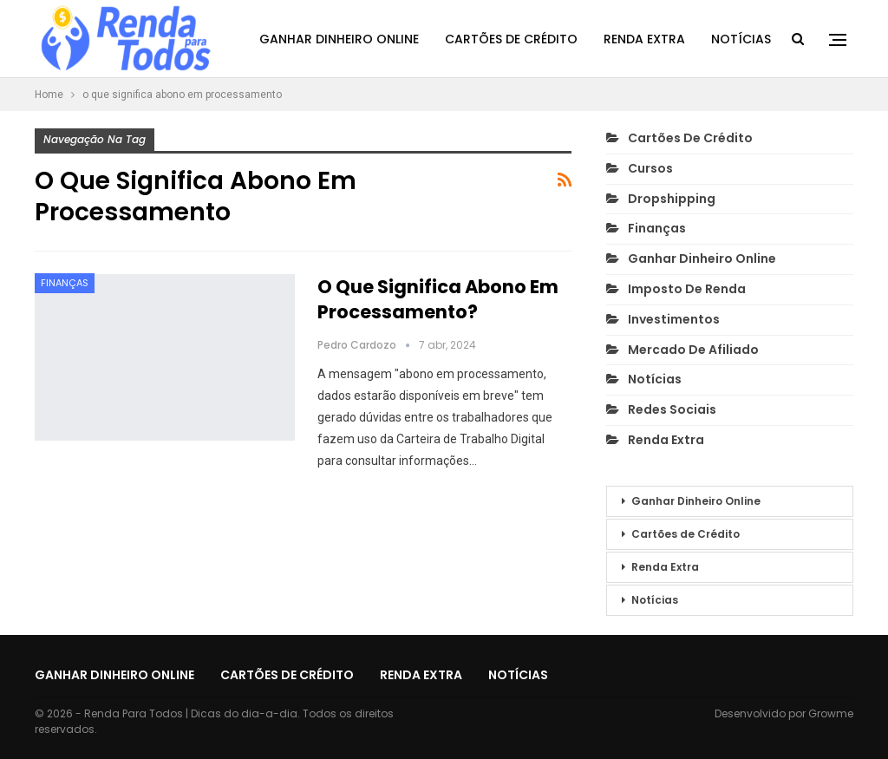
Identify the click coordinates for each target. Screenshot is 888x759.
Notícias (741, 39)
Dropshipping (671, 198)
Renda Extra (644, 39)
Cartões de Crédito (511, 39)
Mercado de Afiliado (693, 349)
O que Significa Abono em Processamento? (437, 299)
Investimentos (674, 319)
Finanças (64, 283)
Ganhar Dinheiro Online (339, 39)
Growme (830, 713)
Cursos (650, 168)
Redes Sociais (672, 409)
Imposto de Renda (687, 289)
